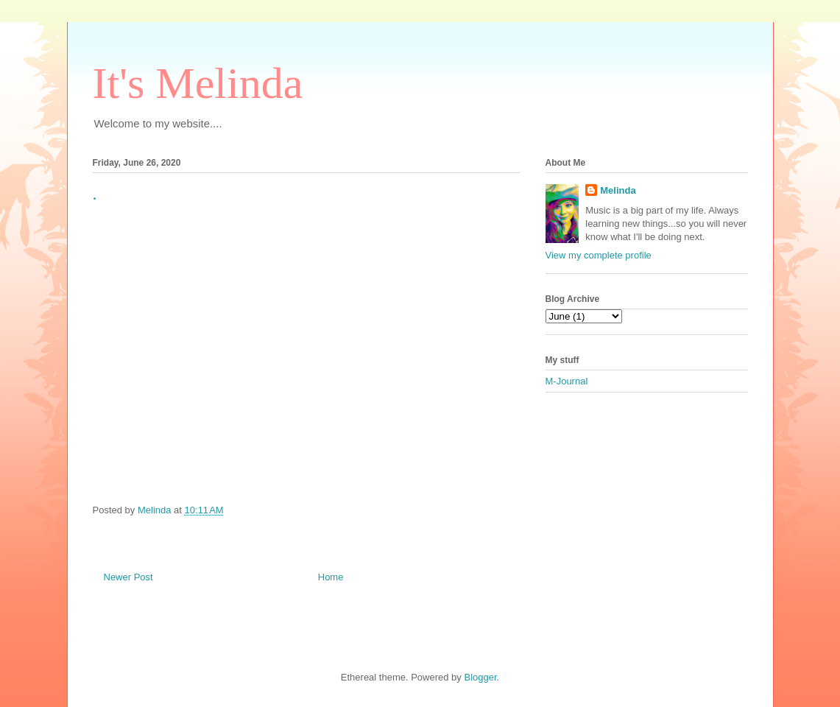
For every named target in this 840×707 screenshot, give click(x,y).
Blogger (480, 677)
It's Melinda (198, 83)
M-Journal (567, 381)
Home (331, 577)
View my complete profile (599, 255)
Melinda (617, 190)
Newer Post (128, 577)
